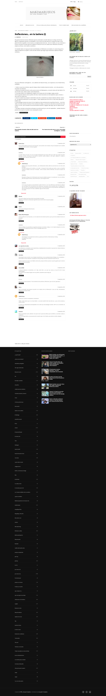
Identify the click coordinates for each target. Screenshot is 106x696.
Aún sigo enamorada (19, 367)
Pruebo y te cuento (19, 586)
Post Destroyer (18, 578)
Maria (20, 287)
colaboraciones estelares (84, 172)
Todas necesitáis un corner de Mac (77, 166)
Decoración (17, 406)
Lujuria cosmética (74, 172)
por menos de (18, 569)
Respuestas (21, 161)
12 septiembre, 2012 (61, 267)
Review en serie (73, 174)
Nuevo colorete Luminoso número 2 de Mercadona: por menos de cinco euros (56, 400)
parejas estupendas (19, 552)
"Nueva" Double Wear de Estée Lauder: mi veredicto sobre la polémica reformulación (56, 363)
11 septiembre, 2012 (61, 143)
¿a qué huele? (73, 161)
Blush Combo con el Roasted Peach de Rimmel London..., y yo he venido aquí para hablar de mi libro (56, 356)
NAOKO (71, 109)
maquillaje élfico (82, 176)
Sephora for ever (74, 163)
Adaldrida (24, 163)
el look (72, 153)
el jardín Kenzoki (74, 176)
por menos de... (86, 153)
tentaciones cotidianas (82, 161)
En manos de (17, 436)
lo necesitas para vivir (75, 168)
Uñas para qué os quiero (81, 159)
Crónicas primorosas (19, 402)
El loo (16, 423)
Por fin (16, 565)
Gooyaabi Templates (43, 692)
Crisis (16, 397)
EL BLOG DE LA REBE (74, 103)
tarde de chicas (18, 625)
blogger (63, 136)
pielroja (72, 159)
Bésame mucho (30, 25)
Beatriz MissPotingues (24, 214)
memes (16, 522)
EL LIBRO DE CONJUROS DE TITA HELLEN (79, 105)
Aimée (20, 206)
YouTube (79, 91)
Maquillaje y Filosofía (19, 513)
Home (16, 30)
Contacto (21, 1)
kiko (15, 475)
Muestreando (17, 539)
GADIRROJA (72, 106)
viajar (16, 672)
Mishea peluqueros (19, 535)
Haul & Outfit (17, 449)
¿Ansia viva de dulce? (19, 359)
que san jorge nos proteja (20, 595)
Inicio (16, 1)
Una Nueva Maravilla (19, 664)
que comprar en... (18, 591)
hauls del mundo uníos (19, 453)
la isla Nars (73, 155)
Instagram (79, 88)
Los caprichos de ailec (24, 246)
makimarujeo (17, 505)
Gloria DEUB (21, 267)
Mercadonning (18, 526)
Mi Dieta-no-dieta (18, 530)
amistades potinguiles (19, 363)
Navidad (16, 543)
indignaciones (18, 466)
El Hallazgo (17, 415)
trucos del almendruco (19, 655)
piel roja (16, 556)
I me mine (81, 163)
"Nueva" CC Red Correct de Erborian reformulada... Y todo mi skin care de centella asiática (56, 393)
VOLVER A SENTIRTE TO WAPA (77, 110)
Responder (21, 148)
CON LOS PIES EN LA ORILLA (76, 99)
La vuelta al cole (18, 483)
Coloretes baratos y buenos (20, 393)
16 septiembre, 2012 (61, 311)
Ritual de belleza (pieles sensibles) (47, 25)
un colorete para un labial (20, 659)
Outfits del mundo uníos (20, 548)
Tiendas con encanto (19, 646)
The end (16, 642)
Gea (88, 176)
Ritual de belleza (18, 612)
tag (15, 621)
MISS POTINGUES (74, 107)
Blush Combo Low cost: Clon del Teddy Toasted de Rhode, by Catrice (56, 385)
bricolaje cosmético (19, 380)
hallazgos (17, 445)
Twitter (79, 85)
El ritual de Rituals (18, 432)
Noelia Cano (21, 143)
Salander (21, 311)
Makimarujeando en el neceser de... (22, 500)
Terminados (17, 638)
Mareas (20, 196)
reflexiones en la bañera (23, 30)
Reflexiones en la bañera (79, 25)
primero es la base (85, 168)
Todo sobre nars (64, 25)
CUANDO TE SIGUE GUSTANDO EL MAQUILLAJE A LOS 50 (77, 102)
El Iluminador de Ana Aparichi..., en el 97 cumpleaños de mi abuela (56, 370)
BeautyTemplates (27, 692)
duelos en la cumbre (75, 170)
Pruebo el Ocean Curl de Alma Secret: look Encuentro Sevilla (56, 378)
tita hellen (21, 255)
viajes (16, 676)
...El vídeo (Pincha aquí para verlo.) (78, 215)
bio (15, 376)
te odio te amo (18, 629)
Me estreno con (18, 518)
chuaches (83, 170)
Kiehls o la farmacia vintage (20, 470)
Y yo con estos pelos (19, 681)
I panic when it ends (82, 174)
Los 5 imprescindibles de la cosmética (78, 157)
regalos (16, 603)
